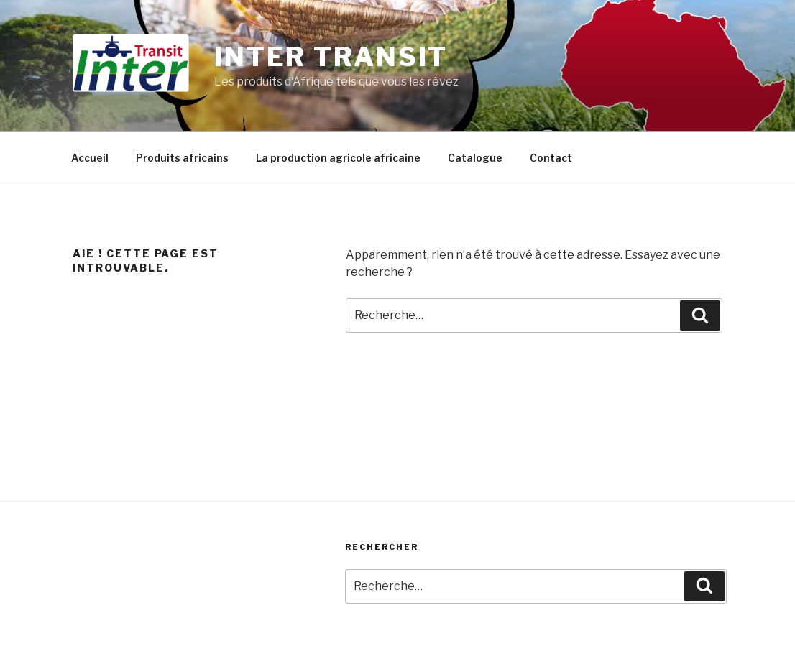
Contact (551, 158)
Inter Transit (331, 57)
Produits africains (182, 158)
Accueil (90, 158)
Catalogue (475, 158)
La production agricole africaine (338, 158)
